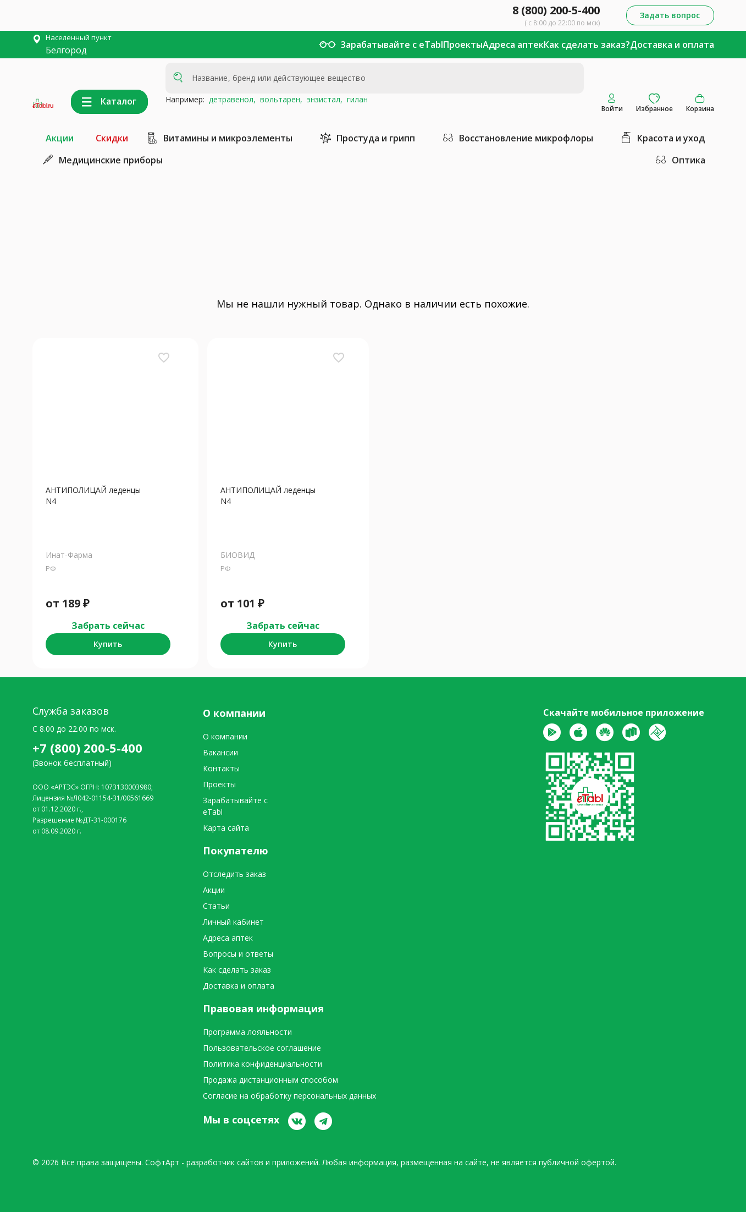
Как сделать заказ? (587, 45)
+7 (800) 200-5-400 (87, 747)
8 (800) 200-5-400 (556, 10)
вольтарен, (279, 99)
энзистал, (322, 99)
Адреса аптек (513, 45)
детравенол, (230, 99)
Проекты (463, 45)
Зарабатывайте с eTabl (391, 45)
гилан (355, 99)
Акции (60, 138)
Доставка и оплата (672, 45)
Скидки (112, 138)
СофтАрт (162, 1162)
